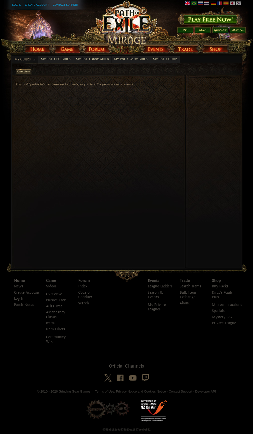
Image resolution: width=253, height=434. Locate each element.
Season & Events (155, 294)
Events (153, 280)
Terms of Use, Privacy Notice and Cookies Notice (130, 391)
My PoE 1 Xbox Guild (92, 59)
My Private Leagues (157, 307)
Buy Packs (220, 286)
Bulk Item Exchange (188, 294)
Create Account (37, 4)
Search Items (190, 286)
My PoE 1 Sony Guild (131, 59)
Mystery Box (222, 317)
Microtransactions (227, 305)
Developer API (205, 391)
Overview (54, 294)
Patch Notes (24, 305)
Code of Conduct (85, 294)
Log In (16, 4)
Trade (185, 280)
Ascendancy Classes (55, 314)
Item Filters (55, 329)
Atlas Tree (54, 306)
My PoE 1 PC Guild (55, 59)
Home (19, 280)
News (18, 286)
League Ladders (160, 286)
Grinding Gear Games (74, 391)
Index (82, 286)
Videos (51, 286)
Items (50, 323)
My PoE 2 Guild (165, 59)
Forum (84, 280)
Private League (224, 323)
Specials (218, 311)
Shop (216, 280)
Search (83, 303)
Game (51, 280)
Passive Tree (56, 300)
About (185, 303)
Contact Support (65, 4)
